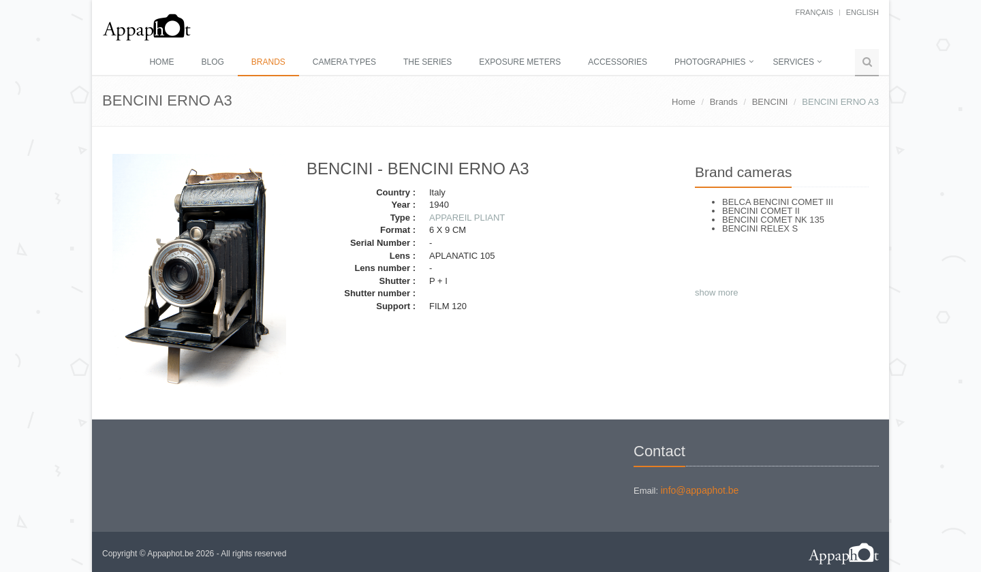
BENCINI (770, 102)
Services (793, 62)
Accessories (617, 62)
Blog (212, 62)
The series (427, 62)
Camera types (344, 62)
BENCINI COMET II (761, 211)
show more (716, 292)
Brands (268, 62)
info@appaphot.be (700, 490)
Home (161, 62)
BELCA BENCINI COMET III (777, 202)
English (862, 12)
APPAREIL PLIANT (467, 217)
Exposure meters (520, 62)
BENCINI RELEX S (760, 228)
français (814, 12)
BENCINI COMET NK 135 (773, 219)
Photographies (709, 62)
